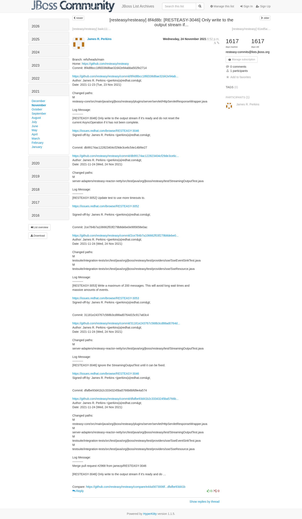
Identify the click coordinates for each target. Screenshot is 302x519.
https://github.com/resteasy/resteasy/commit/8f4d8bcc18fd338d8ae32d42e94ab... (125, 76)
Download (38, 235)
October (37, 109)
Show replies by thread (204, 501)
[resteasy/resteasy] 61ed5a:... (251, 29)
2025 (35, 39)
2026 (35, 26)
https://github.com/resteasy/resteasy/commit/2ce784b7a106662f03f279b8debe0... (125, 235)
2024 (35, 52)
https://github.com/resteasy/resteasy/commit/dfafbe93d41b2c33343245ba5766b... (125, 398)
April (35, 134)
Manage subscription (241, 59)
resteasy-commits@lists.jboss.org (247, 52)
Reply (78, 491)
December (38, 101)
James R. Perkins (99, 39)
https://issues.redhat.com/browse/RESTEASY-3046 (105, 130)
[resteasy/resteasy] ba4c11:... (91, 29)
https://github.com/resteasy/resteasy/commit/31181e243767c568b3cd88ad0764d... (126, 323)
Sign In (246, 6)
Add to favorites (238, 77)
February (37, 142)
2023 (35, 65)
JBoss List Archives (92, 6)
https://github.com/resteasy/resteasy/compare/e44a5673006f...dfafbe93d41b (135, 486)
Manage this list (222, 6)
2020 (35, 163)
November (39, 105)
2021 (35, 91)
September (39, 113)
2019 (35, 176)
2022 (35, 78)
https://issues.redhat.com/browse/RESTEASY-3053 (105, 298)
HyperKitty (150, 513)
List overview (39, 227)
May (34, 130)
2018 (35, 190)
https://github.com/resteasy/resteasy (105, 63)
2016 (35, 215)
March (36, 138)
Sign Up (263, 6)
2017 (35, 202)
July (34, 122)
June (35, 126)
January (37, 147)
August (36, 117)
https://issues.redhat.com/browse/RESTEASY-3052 (105, 206)
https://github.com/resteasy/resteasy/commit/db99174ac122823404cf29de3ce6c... (125, 156)
